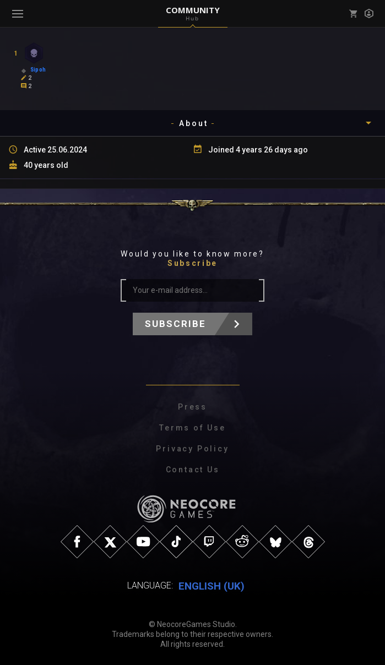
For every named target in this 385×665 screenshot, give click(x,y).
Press (192, 406)
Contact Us (193, 469)
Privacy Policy (192, 448)
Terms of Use (192, 427)
